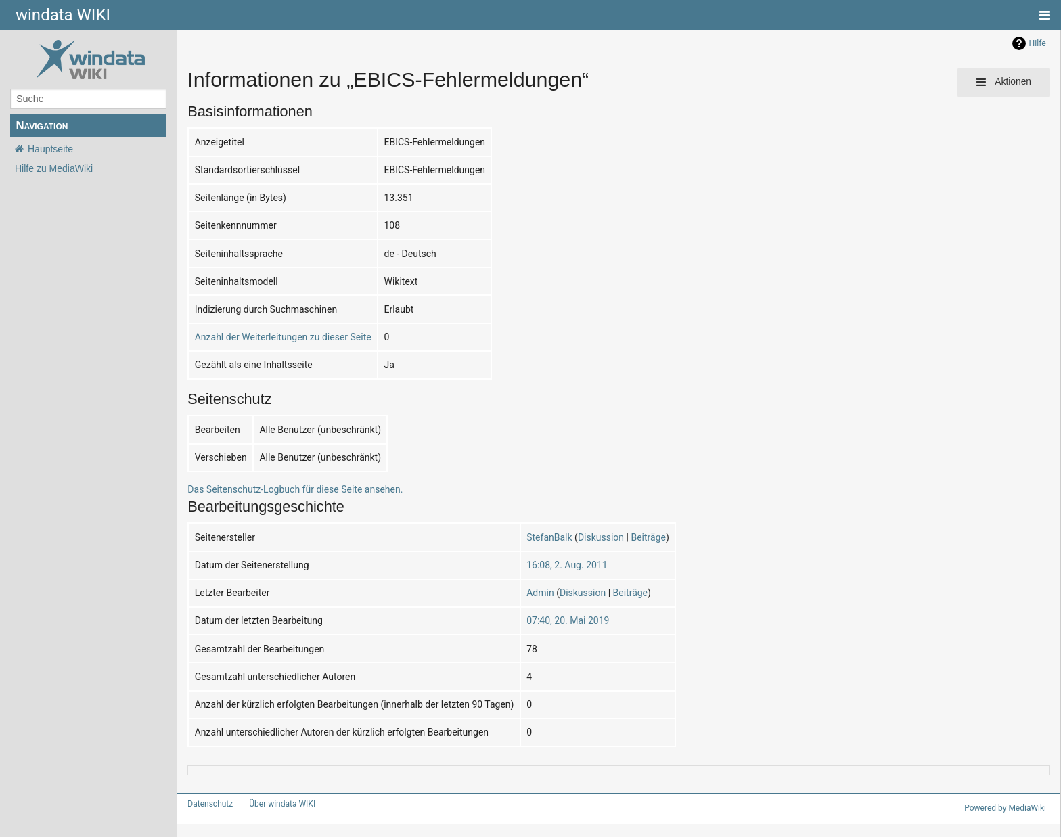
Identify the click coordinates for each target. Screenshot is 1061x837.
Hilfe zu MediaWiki (54, 168)
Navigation (42, 125)
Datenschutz (207, 804)
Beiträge (613, 537)
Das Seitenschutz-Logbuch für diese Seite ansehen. (284, 489)
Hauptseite (50, 148)
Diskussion (569, 537)
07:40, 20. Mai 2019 (538, 620)
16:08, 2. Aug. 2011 (537, 565)
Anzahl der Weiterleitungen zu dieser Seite (276, 337)
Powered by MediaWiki (1007, 808)
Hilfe (1037, 43)
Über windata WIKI (276, 804)
